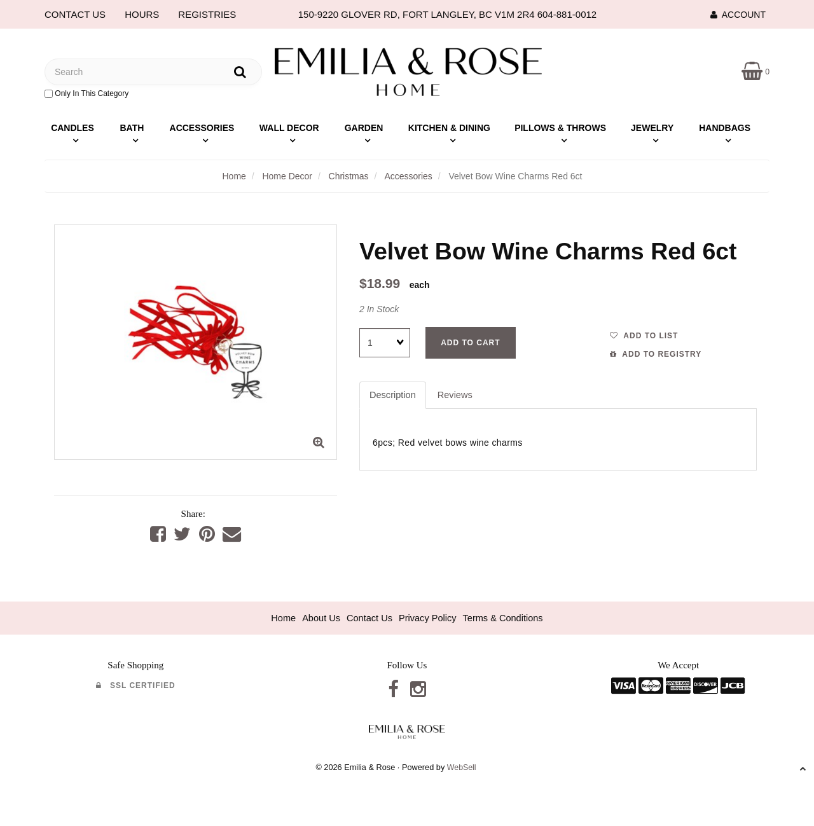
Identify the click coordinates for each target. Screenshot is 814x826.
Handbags (724, 128)
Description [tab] (393, 395)
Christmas (349, 176)
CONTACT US (75, 14)
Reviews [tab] (457, 395)
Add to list (644, 335)
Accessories (202, 128)
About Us (318, 618)
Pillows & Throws (560, 128)
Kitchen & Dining (449, 128)
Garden (364, 128)
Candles (72, 128)
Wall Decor (289, 128)
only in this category (86, 93)
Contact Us (368, 618)
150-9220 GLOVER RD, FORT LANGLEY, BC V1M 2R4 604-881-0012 (447, 14)
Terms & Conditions (505, 618)
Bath (132, 128)
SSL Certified (136, 686)
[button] (755, 70)
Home (233, 176)
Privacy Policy (427, 618)
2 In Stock (379, 309)
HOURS (142, 14)
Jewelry (652, 128)
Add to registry (655, 354)
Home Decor (287, 176)
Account (738, 15)
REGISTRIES (207, 14)
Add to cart (470, 342)
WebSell (461, 768)
